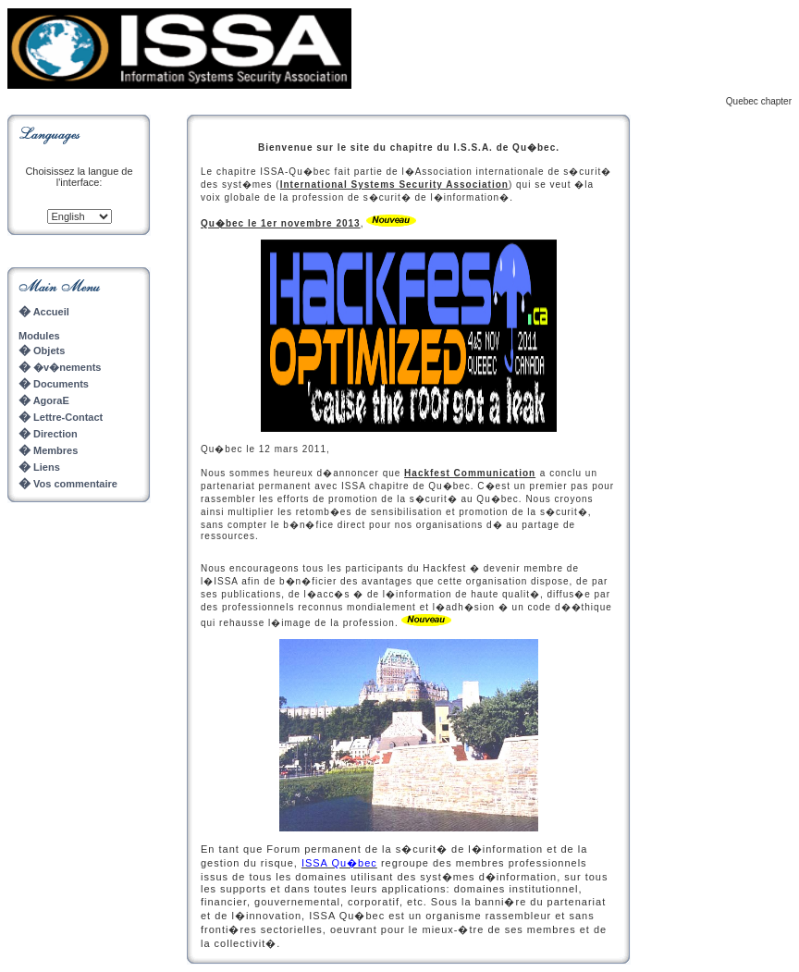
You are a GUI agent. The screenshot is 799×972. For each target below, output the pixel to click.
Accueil (43, 311)
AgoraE (51, 400)
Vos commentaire (75, 483)
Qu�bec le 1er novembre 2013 (281, 223)
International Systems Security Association (394, 184)
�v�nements (59, 367)
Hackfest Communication (469, 473)
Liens (46, 467)
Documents (60, 383)
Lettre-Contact (68, 417)
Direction (54, 433)
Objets (48, 350)
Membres (55, 450)
